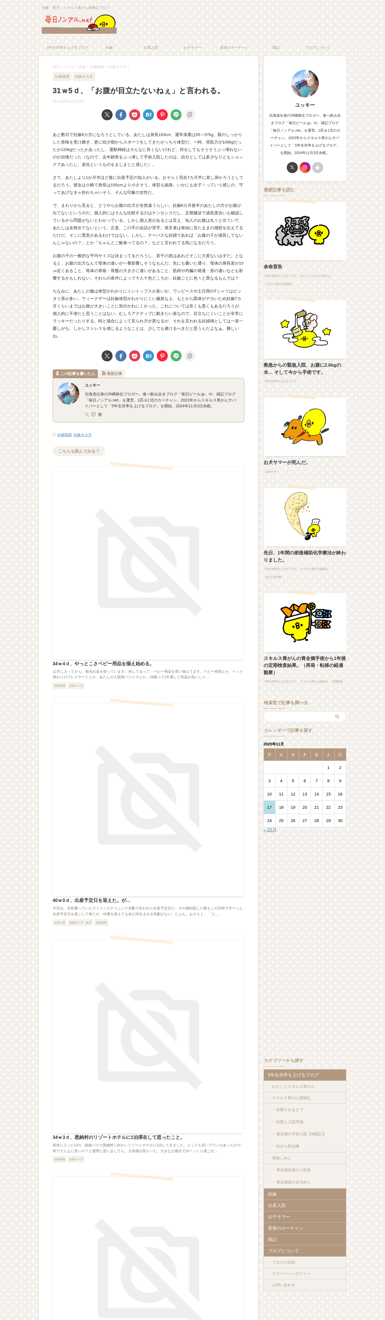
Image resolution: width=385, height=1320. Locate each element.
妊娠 (109, 47)
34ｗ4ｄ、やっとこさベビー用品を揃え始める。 (187, 469)
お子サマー (192, 47)
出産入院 (151, 47)
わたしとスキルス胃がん (293, 1073)
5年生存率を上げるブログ (67, 47)
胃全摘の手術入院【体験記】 (301, 1113)
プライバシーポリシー (291, 1244)
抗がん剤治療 (287, 1122)
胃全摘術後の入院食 (293, 1144)
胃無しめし (281, 1133)
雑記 (276, 47)
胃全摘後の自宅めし (293, 1153)
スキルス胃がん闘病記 (291, 1084)
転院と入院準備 (289, 1104)
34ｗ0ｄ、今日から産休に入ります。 (176, 757)
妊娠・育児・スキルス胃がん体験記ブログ (192, 1294)
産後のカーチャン (234, 47)
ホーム (144, 1284)
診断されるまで (289, 1095)
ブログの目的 (283, 1233)
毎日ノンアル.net (192, 1302)
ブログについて (317, 47)
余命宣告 (271, 266)
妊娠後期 (64, 434)
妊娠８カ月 (83, 434)
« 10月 (270, 816)
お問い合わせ (283, 1256)
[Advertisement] (310, 920)
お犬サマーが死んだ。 (283, 459)
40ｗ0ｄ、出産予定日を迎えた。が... (176, 565)
